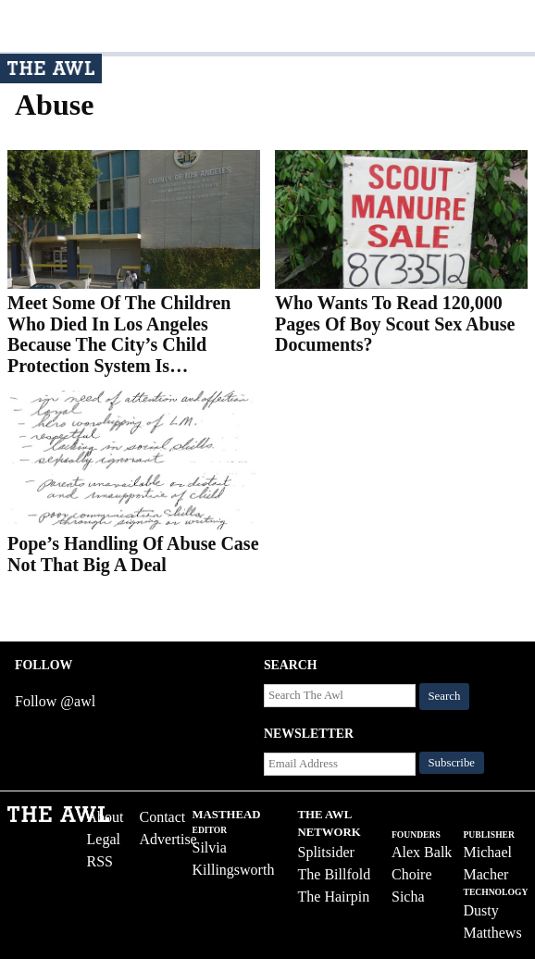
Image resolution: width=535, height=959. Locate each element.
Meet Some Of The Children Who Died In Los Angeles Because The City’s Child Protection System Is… (118, 334)
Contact (163, 817)
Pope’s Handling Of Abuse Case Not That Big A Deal (133, 554)
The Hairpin (334, 896)
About (105, 817)
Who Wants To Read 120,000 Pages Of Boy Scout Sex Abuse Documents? (395, 324)
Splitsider (326, 852)
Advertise (168, 839)
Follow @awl (55, 701)
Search (444, 696)
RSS (100, 861)
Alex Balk (422, 852)
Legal (103, 839)
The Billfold (334, 874)
